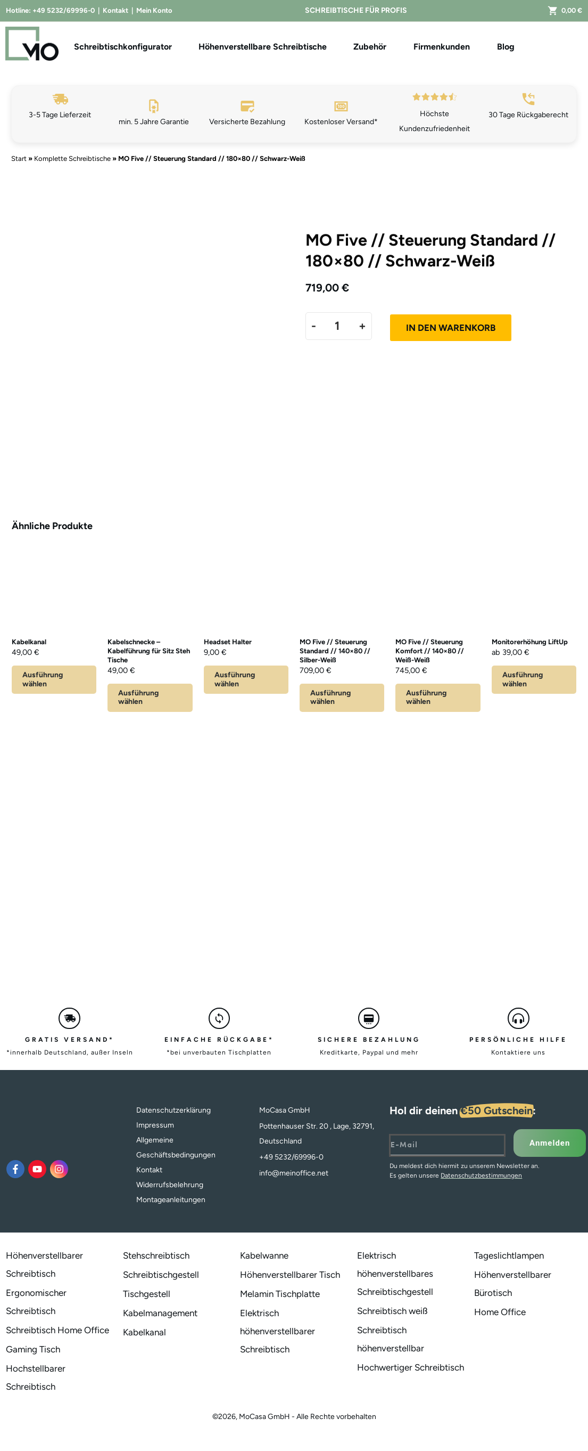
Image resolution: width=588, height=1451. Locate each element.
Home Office (500, 1312)
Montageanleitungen (170, 1199)
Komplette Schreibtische (72, 159)
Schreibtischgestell (161, 1274)
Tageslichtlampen (509, 1255)
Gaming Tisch (33, 1349)
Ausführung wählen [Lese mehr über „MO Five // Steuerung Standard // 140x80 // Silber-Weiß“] (330, 697)
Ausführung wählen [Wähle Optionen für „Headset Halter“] (234, 679)
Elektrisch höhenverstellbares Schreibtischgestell (395, 1273)
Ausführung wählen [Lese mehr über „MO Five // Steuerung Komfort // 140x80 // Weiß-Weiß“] (426, 697)
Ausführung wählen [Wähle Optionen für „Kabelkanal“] (42, 679)
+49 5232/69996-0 (63, 10)
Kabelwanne (264, 1255)
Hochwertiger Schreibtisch (410, 1367)
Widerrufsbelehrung (169, 1184)
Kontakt (115, 10)
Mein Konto (154, 10)
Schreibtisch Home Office (57, 1330)
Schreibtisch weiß (392, 1311)
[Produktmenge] (337, 326)
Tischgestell (146, 1293)
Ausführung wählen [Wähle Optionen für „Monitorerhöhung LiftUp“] (522, 679)
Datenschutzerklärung (173, 1110)
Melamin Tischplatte (280, 1293)
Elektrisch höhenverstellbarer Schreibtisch (277, 1331)
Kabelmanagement (160, 1313)
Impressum (155, 1125)
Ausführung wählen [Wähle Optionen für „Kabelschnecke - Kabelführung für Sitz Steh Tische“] (138, 697)
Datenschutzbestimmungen (481, 1175)
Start (19, 159)
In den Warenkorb (450, 327)
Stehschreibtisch (156, 1255)
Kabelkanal (144, 1332)
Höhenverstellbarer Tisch (290, 1274)
